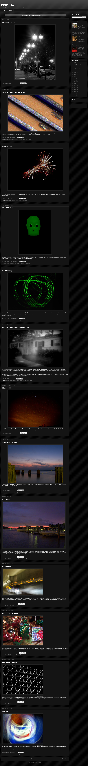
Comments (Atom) (37, 762)
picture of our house (10, 374)
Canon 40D (9, 139)
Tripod (38, 84)
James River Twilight (9, 442)
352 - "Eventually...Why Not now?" (81, 25)
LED (11, 320)
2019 (75, 76)
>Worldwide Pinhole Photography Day (9, 369)
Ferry (17, 492)
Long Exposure (25, 84)
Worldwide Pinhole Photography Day (15, 327)
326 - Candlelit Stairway (81, 37)
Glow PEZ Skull (7, 208)
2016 (75, 81)
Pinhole (27, 380)
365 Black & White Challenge (11, 84)
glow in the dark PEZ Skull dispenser (13, 257)
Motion (26, 320)
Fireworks (13, 200)
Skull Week (28, 263)
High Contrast (15, 703)
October (77, 68)
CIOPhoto (7, 5)
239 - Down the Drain (9, 662)
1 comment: (12, 378)
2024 (75, 72)
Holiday (11, 654)
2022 (75, 74)
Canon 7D (7, 263)
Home (5, 10)
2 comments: (15, 652)
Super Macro (25, 139)
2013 (75, 87)
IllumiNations (7, 146)
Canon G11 (7, 492)
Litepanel (14, 139)
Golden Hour (12, 558)
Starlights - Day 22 (8, 22)
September (77, 70)
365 (6, 139)
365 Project (41, 647)
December (77, 64)
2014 (75, 85)
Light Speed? (7, 566)
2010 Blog (64, 549)
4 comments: (14, 603)
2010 (75, 93)
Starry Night (6, 388)
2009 (75, 94)
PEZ (24, 263)
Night (35, 84)
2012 (75, 89)
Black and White (8, 380)
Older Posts (65, 758)
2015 (75, 83)
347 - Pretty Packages (10, 613)
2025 (75, 62)
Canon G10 (7, 320)
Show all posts (44, 15)
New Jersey (31, 84)
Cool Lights (19, 84)
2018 (75, 78)
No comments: (15, 83)
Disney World (8, 200)
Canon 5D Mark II (15, 380)
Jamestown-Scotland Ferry (23, 484)
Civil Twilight (12, 492)
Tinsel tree (77, 65)
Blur (6, 434)
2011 (75, 91)
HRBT (35, 598)
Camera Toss (8, 754)
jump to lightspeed (60, 598)
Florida (16, 200)
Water (27, 558)
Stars (19, 434)
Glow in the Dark (13, 263)
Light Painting (7, 271)
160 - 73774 (6, 711)
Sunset (23, 558)
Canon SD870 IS (8, 703)
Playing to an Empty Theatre (81, 48)
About (10, 10)
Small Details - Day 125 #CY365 (13, 92)
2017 (75, 79)
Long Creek (6, 499)
